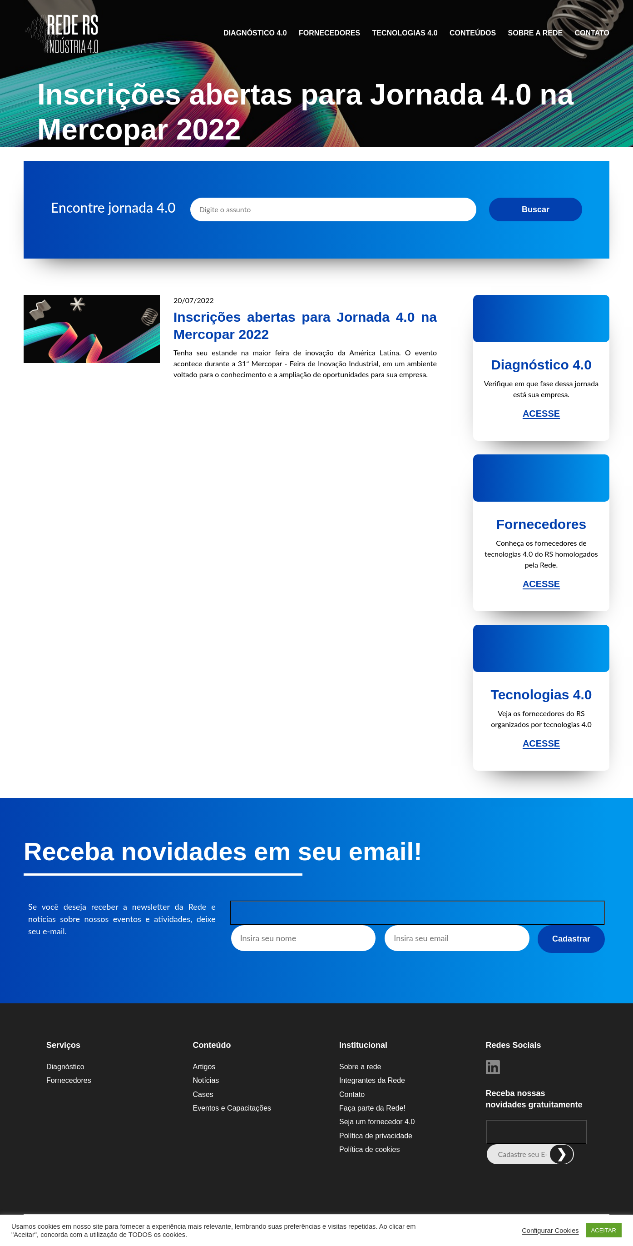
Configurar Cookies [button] (550, 1230)
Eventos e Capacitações (232, 1108)
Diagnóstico (65, 1067)
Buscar (535, 209)
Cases (203, 1094)
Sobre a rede (535, 33)
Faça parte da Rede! (372, 1108)
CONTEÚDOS (473, 33)
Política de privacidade (375, 1136)
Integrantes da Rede (372, 1080)
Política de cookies (369, 1149)
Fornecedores (329, 33)
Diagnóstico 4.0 (255, 33)
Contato (592, 33)
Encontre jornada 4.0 (113, 207)
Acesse (541, 414)
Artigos (204, 1067)
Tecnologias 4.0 (405, 33)
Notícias (206, 1080)
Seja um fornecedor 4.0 (377, 1122)
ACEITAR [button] (603, 1230)
